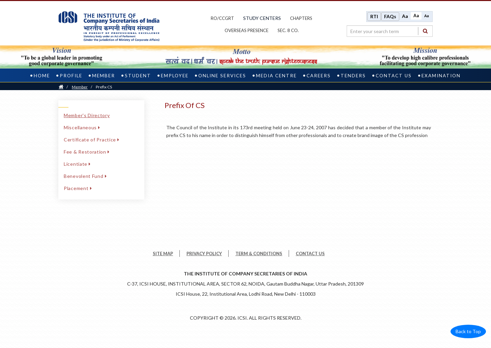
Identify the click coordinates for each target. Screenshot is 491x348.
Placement (78, 188)
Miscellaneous (82, 127)
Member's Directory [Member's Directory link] (87, 115)
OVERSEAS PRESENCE (246, 30)
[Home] (61, 87)
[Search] (425, 30)
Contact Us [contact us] (394, 75)
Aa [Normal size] (416, 15)
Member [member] (103, 75)
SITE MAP (163, 253)
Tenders (353, 75)
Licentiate (77, 164)
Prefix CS (104, 86)
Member (80, 86)
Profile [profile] (71, 75)
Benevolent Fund (85, 176)
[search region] (390, 31)
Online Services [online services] (222, 75)
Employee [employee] (175, 75)
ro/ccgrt (222, 18)
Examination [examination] (441, 75)
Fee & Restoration (87, 152)
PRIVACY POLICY (204, 253)
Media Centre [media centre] (276, 75)
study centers (262, 18)
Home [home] (42, 75)
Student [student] (138, 75)
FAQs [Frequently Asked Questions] (390, 16)
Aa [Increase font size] (405, 16)
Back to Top (468, 331)
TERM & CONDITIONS (258, 253)
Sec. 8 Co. (288, 30)
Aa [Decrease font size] (426, 16)
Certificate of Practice (91, 139)
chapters (301, 18)
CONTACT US (310, 253)
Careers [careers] (319, 75)
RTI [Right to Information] (374, 16)
